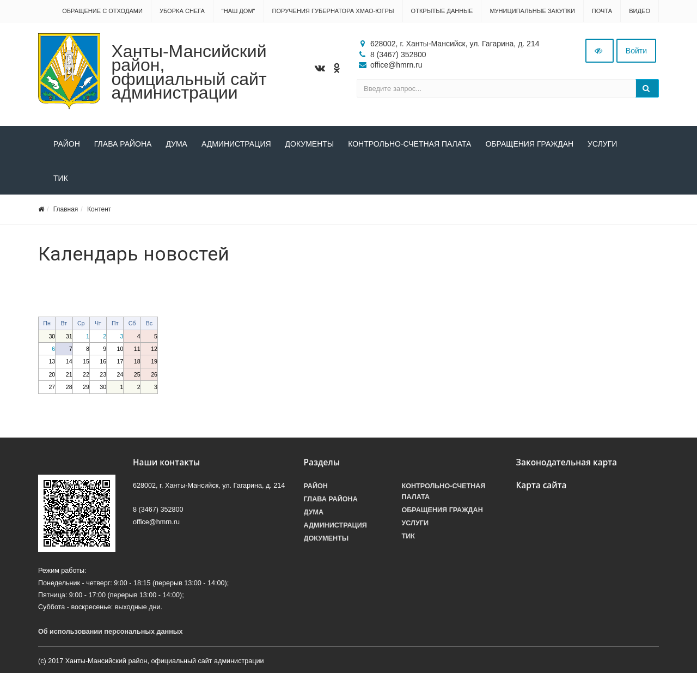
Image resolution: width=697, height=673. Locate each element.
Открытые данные (442, 11)
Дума (176, 144)
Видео (639, 11)
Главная (65, 209)
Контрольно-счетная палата (409, 144)
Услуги (602, 144)
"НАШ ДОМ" (238, 11)
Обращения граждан (529, 144)
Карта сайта (541, 485)
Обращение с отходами (102, 11)
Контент (99, 209)
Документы (309, 144)
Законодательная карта (566, 462)
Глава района (123, 144)
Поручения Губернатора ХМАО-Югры (333, 11)
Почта (602, 11)
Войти (636, 50)
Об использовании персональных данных (110, 631)
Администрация (236, 144)
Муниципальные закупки (532, 11)
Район (66, 144)
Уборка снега (182, 11)
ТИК (60, 178)
